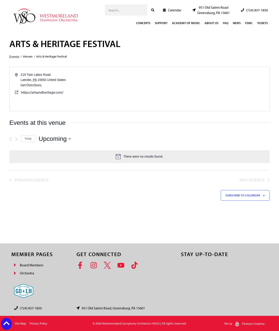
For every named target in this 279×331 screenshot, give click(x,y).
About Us (211, 23)
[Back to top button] (6, 323)
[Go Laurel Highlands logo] (24, 291)
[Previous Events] (10, 139)
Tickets (262, 23)
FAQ (225, 23)
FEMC (249, 23)
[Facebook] (81, 265)
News (237, 23)
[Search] (152, 10)
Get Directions (31, 85)
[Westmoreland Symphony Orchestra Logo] (46, 15)
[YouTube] (122, 265)
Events (14, 56)
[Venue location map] (204, 89)
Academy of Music (186, 23)
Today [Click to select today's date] (28, 138)
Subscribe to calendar (242, 195)
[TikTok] (136, 265)
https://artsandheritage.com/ (42, 92)
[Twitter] (109, 265)
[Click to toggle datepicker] (55, 138)
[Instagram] (95, 265)
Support (161, 23)
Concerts (143, 23)
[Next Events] (16, 139)
